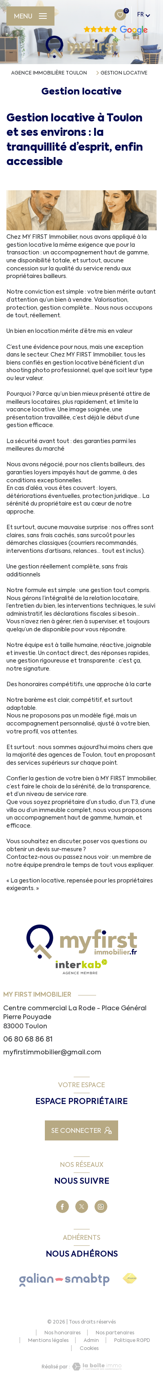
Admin (91, 1340)
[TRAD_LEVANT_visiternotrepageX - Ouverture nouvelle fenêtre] (81, 1206)
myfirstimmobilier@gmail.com (52, 1052)
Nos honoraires (62, 1332)
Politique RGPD (132, 1340)
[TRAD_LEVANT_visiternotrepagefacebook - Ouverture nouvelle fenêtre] (62, 1206)
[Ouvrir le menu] (30, 16)
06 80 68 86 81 (27, 1039)
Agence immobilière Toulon (49, 73)
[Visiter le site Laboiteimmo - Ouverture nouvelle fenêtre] (95, 1367)
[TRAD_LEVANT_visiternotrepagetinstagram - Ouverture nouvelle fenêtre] (101, 1206)
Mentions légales (48, 1340)
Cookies (89, 1349)
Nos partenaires (115, 1332)
